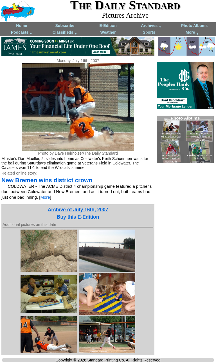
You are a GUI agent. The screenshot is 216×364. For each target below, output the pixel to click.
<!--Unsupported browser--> (185, 139)
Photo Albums (194, 25)
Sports (149, 32)
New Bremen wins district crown (46, 180)
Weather (108, 32)
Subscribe (65, 25)
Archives (151, 26)
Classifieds (65, 32)
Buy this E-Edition (78, 217)
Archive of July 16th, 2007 (78, 209)
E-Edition (107, 25)
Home (21, 25)
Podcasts (21, 32)
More (192, 32)
